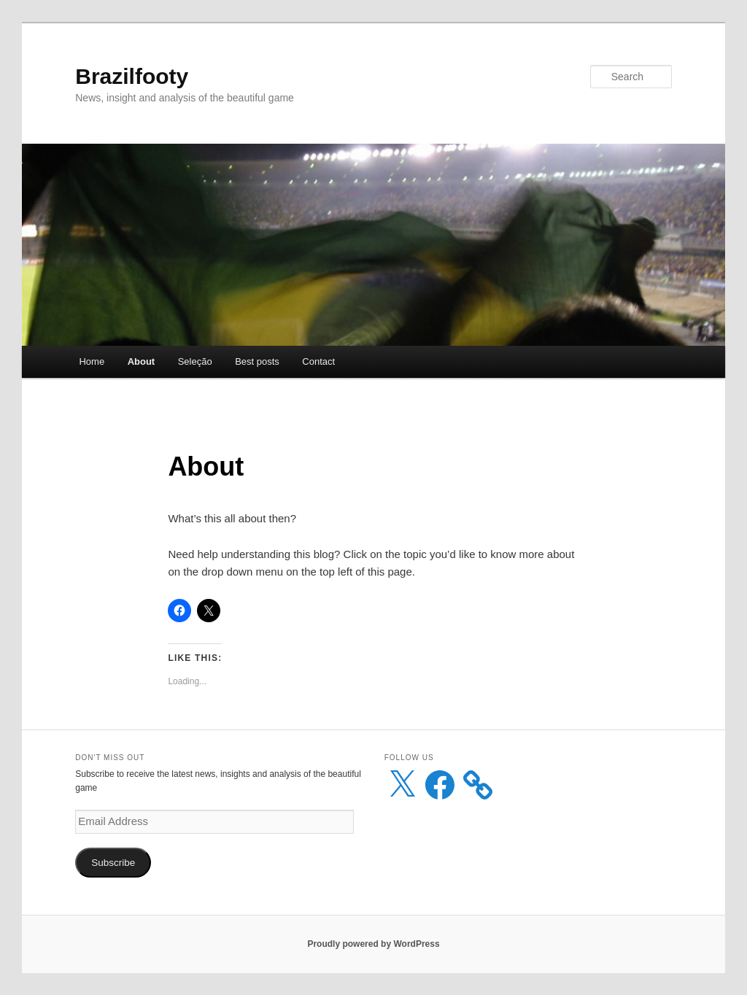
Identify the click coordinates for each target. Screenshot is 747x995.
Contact (318, 361)
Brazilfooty (131, 76)
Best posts (257, 361)
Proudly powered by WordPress (373, 944)
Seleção (195, 361)
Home (91, 361)
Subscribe (113, 862)
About (141, 361)
